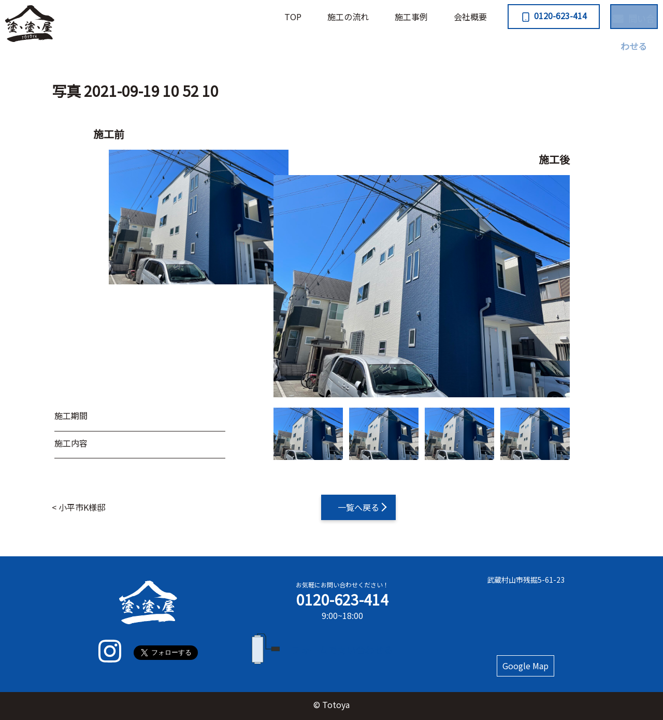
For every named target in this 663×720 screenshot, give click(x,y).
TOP (243, 16)
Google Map (526, 665)
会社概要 (420, 16)
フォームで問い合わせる (342, 649)
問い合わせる (614, 15)
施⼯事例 (361, 16)
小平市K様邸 (82, 507)
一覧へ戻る (358, 507)
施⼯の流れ (298, 16)
